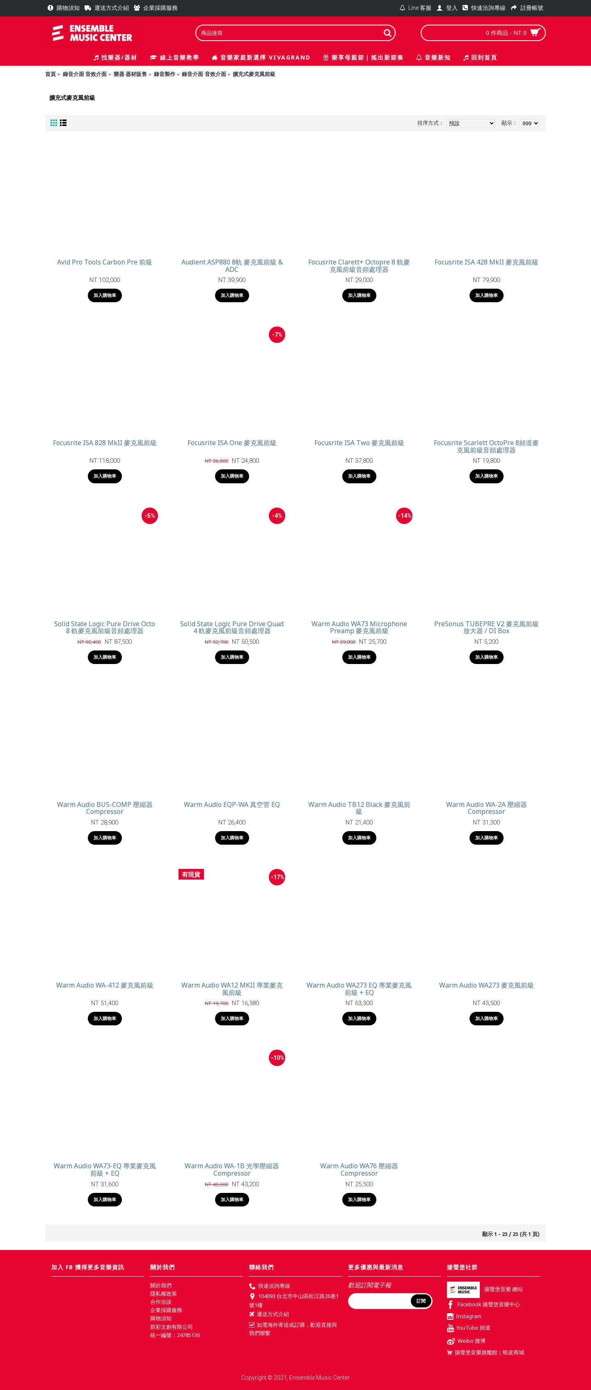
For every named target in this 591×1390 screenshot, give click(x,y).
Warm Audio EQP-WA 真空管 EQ (232, 804)
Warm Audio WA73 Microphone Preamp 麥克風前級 (359, 627)
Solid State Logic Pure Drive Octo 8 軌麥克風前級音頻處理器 (104, 627)
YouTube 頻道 (468, 1328)
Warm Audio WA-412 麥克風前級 (104, 985)
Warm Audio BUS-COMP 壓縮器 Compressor (105, 808)
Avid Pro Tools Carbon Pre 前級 (104, 262)
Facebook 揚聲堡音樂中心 (483, 1305)
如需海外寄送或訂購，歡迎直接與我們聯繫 (293, 1329)
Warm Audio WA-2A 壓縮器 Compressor (486, 808)
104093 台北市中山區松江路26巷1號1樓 (294, 1300)
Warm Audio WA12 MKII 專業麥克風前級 (232, 989)
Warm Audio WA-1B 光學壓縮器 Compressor (232, 1169)
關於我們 (161, 1285)
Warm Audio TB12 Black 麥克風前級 (359, 808)
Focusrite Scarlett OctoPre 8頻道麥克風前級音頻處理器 (486, 446)
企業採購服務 (166, 1310)
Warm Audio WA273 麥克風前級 (486, 985)
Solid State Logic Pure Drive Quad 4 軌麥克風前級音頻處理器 (232, 627)
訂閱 (421, 1300)
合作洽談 (161, 1301)
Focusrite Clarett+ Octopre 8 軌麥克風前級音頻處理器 (359, 265)
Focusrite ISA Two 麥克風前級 (359, 442)
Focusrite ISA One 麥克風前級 (232, 442)
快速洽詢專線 (269, 1286)
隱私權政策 (163, 1293)
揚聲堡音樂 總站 (485, 1289)
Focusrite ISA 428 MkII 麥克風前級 (486, 262)
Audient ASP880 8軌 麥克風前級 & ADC (232, 265)
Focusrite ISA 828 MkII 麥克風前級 (105, 442)
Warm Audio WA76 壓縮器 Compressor (359, 1169)
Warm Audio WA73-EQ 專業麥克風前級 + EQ (105, 1169)
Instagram (464, 1316)
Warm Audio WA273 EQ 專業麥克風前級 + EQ (359, 989)
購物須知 (161, 1318)
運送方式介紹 (269, 1314)
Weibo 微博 (466, 1341)
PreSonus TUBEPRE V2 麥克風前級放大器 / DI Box (486, 627)
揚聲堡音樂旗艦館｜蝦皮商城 (485, 1352)
